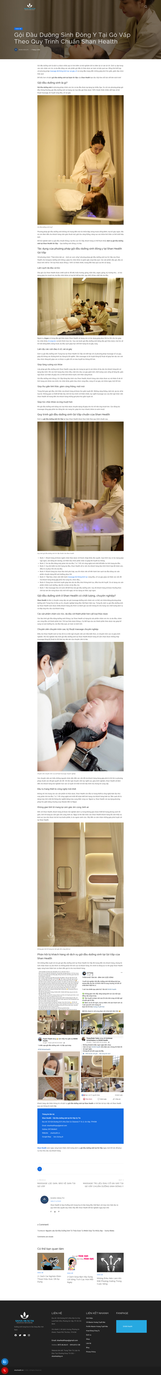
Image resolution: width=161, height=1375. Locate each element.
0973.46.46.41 (63, 1345)
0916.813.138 (75, 1345)
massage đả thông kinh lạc (78, 577)
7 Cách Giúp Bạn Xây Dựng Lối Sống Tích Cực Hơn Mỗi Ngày (79, 1279)
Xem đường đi (57, 1137)
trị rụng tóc (52, 341)
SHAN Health (126, 1327)
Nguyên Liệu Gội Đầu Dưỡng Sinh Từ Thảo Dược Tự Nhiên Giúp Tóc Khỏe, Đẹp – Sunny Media (80, 1230)
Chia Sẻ (18, 29)
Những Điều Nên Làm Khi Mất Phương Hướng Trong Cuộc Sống (110, 1281)
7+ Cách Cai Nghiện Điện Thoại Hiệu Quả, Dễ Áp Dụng (50, 1279)
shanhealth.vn (54, 1133)
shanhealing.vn (57, 1356)
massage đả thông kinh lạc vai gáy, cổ (63, 71)
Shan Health (58, 1198)
